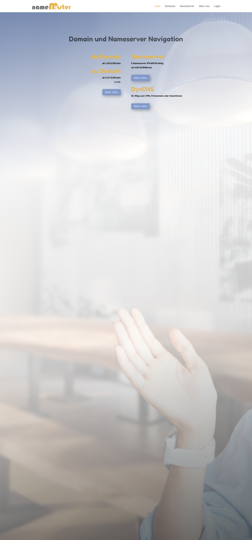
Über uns (204, 6)
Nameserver (187, 6)
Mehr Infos (111, 92)
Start (157, 6)
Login (217, 6)
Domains (170, 6)
